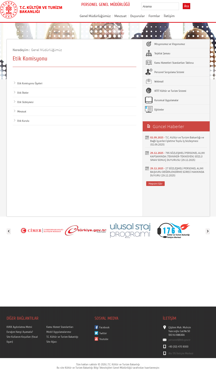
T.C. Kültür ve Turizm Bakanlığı (62, 336)
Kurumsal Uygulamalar (162, 100)
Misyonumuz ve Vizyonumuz (165, 44)
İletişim (169, 16)
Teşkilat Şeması (157, 53)
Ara (186, 6)
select (180, 6)
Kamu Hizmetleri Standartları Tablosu (169, 62)
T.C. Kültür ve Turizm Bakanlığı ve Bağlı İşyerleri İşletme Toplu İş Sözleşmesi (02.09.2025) (177, 141)
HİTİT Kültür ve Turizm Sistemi (165, 90)
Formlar (154, 16)
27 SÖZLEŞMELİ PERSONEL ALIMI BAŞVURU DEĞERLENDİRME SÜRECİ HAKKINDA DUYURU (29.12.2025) (177, 172)
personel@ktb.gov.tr (179, 339)
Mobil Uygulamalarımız (58, 331)
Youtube (103, 339)
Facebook (104, 327)
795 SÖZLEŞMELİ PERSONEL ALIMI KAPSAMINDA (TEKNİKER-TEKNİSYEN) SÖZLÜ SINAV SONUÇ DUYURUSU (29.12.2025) (177, 156)
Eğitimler (154, 109)
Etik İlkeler (21, 92)
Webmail (154, 81)
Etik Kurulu (21, 121)
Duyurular (137, 16)
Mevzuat (120, 16)
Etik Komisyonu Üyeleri (28, 83)
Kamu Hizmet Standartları (59, 327)
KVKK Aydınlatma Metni (19, 327)
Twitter (103, 333)
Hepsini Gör (155, 183)
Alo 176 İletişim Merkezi (180, 353)
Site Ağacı (51, 341)
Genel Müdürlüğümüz (95, 16)
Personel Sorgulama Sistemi (164, 72)
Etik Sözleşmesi (24, 102)
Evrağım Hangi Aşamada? (20, 331)
